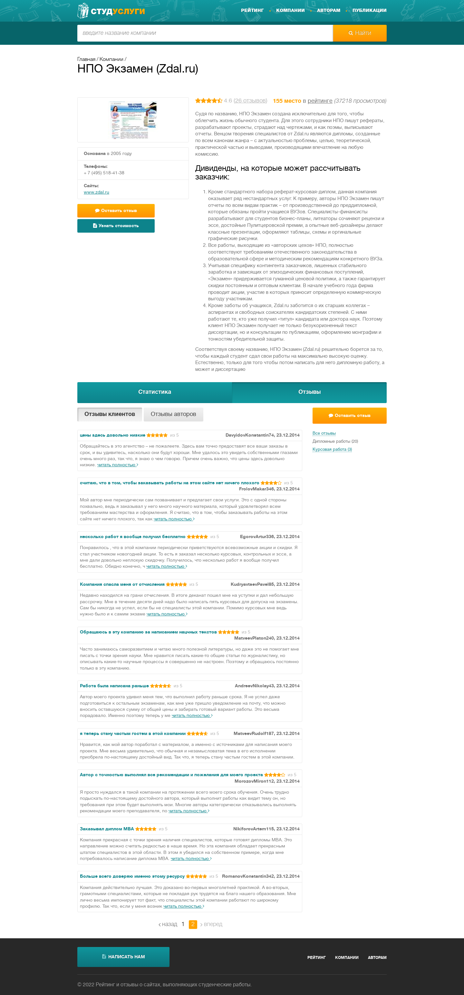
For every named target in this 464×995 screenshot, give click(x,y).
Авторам (328, 11)
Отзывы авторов (173, 414)
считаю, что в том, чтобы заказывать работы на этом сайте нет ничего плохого (169, 483)
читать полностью (117, 465)
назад (168, 924)
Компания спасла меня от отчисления (122, 585)
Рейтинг (252, 11)
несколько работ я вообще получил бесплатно (133, 537)
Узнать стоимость (116, 225)
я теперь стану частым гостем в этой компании (133, 734)
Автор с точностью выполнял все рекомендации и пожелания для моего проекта (171, 775)
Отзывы (309, 392)
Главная (86, 59)
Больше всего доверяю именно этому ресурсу (132, 876)
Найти (360, 33)
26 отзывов (250, 101)
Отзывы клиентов (109, 414)
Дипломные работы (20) (335, 442)
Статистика (154, 392)
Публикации (370, 11)
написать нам (123, 956)
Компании (290, 11)
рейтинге (320, 101)
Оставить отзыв (116, 210)
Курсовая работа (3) (332, 450)
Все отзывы (324, 434)
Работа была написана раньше (114, 686)
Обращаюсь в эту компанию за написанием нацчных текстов (148, 632)
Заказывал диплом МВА (107, 829)
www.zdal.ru (96, 192)
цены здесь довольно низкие (112, 435)
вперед (211, 924)
